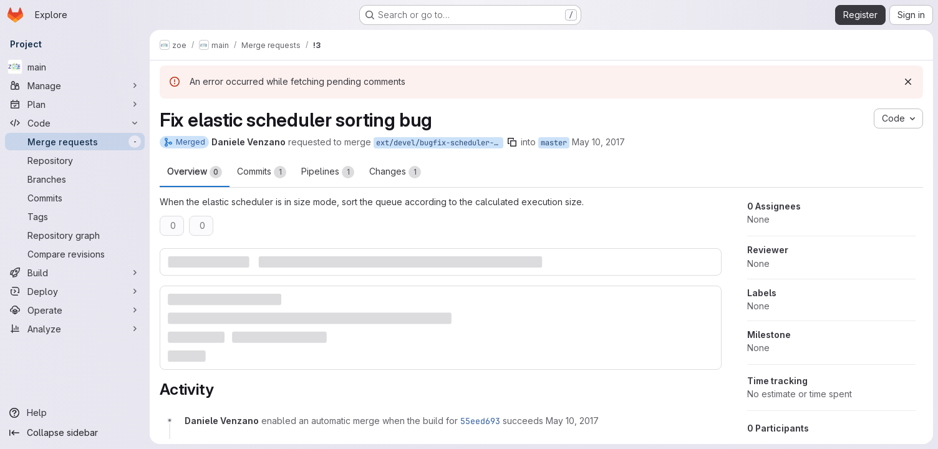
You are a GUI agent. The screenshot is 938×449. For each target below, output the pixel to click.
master (554, 143)
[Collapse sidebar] (75, 433)
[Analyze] (75, 328)
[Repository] (75, 160)
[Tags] (75, 216)
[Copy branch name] (512, 142)
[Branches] (75, 179)
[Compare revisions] (75, 254)
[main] (75, 66)
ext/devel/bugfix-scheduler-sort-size (439, 143)
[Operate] (75, 310)
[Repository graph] (75, 235)
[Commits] (75, 197)
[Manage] (75, 85)
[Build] (75, 272)
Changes (395, 172)
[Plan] (75, 104)
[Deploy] (75, 291)
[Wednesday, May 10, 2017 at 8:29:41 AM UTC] (572, 420)
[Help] (75, 413)
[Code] (75, 123)
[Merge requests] (75, 141)
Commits (261, 172)
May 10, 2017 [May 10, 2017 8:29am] (598, 142)
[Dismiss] (908, 81)
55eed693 (480, 421)
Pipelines (327, 172)
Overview (194, 172)
